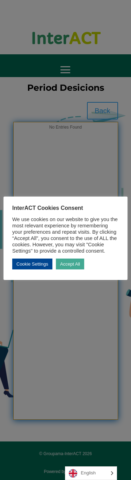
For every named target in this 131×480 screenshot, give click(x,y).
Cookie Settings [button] (32, 264)
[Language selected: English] (91, 473)
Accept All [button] (70, 264)
